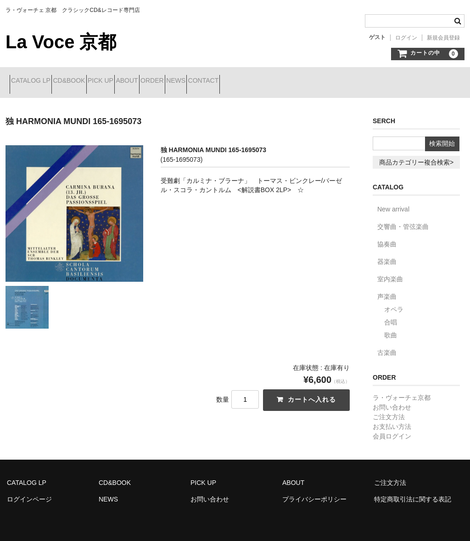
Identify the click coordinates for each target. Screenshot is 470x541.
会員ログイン (392, 429)
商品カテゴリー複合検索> (416, 155)
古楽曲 (387, 345)
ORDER (221, 81)
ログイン (406, 37)
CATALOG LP (35, 81)
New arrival (393, 202)
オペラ (393, 302)
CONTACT (305, 81)
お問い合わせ (392, 400)
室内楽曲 (390, 272)
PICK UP (137, 81)
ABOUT (180, 81)
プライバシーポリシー (314, 492)
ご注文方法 (389, 410)
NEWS (261, 81)
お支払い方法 (392, 419)
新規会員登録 (443, 37)
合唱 (390, 315)
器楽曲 (387, 254)
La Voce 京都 (61, 42)
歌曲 (390, 328)
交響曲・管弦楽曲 (403, 219)
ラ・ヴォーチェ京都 (402, 390)
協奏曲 (387, 237)
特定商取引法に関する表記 (412, 492)
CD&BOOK (89, 81)
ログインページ (29, 492)
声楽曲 (387, 289)
